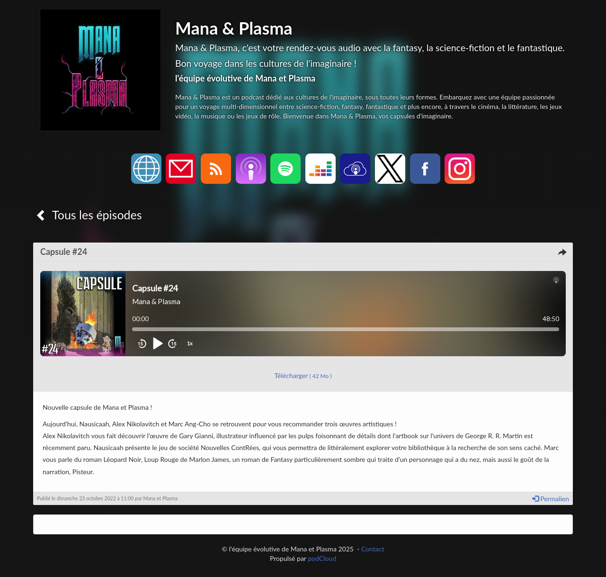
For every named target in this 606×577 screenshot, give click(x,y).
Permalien (550, 499)
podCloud (322, 558)
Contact (372, 549)
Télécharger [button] (303, 375)
